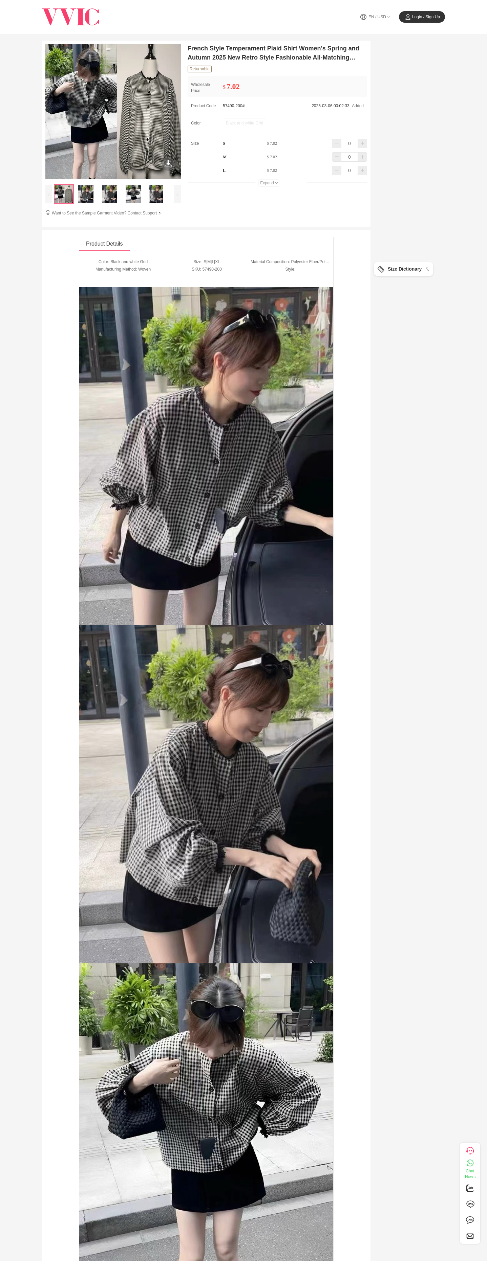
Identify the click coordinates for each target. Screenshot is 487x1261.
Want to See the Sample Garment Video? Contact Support (107, 213)
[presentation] (48, 194)
